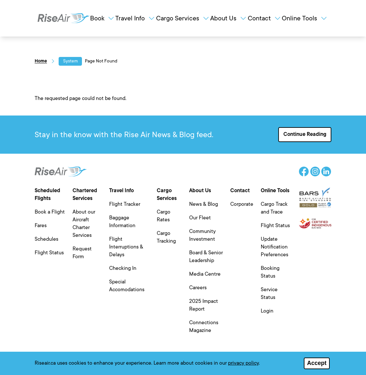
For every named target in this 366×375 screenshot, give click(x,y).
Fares (41, 225)
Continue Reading (304, 134)
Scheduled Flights (47, 194)
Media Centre (205, 274)
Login (267, 310)
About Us (228, 18)
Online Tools (305, 18)
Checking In (122, 268)
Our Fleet (200, 217)
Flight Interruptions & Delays (126, 247)
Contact (264, 18)
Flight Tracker (124, 204)
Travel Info (135, 18)
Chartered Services (85, 194)
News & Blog (203, 204)
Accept (316, 363)
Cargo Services (183, 18)
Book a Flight (50, 211)
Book (102, 18)
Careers (198, 287)
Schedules (46, 239)
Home (41, 61)
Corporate (241, 204)
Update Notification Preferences (274, 247)
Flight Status (49, 252)
